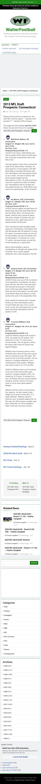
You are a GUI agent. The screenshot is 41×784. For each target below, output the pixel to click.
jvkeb (4, 765)
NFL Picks (7, 460)
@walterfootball (18, 128)
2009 (5, 738)
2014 (5, 717)
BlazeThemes (20, 780)
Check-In (24, 8)
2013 (5, 721)
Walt (6, 112)
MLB (5, 624)
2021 (5, 687)
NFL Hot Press (9, 637)
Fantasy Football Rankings (15, 447)
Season (6, 649)
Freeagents (8, 615)
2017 (5, 704)
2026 (5, 666)
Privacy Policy (30, 780)
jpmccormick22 (8, 768)
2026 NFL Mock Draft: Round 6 (22, 2)
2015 (5, 713)
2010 (5, 734)
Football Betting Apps (9, 52)
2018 (5, 700)
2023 (5, 679)
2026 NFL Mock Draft (9, 48)
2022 (5, 683)
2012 (5, 726)
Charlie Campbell (20, 522)
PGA (5, 641)
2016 (5, 709)
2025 (5, 670)
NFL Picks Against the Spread (28, 48)
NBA (5, 628)
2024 (5, 674)
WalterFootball (20, 29)
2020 (5, 692)
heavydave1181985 (9, 770)
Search (34, 563)
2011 (5, 730)
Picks (6, 645)
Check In (15, 45)
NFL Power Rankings (12, 467)
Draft (6, 99)
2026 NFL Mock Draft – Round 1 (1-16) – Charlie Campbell (23, 516)
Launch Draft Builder (20, 757)
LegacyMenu (5, 45)
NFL (5, 632)
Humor (6, 619)
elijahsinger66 (7, 763)
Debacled (16, 8)
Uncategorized (9, 654)
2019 (5, 696)
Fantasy (7, 611)
